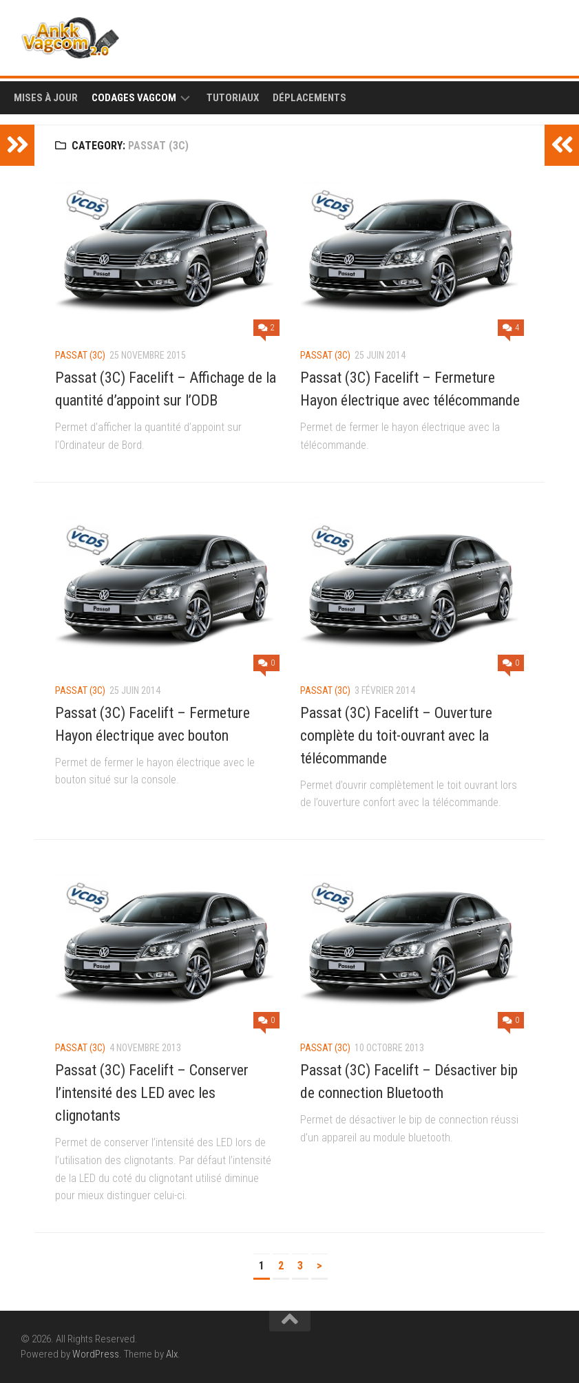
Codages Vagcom (134, 98)
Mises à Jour (46, 98)
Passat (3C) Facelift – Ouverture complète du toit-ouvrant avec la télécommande (396, 735)
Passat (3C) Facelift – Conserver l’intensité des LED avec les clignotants (152, 1093)
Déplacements (309, 98)
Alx (172, 1354)
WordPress (95, 1354)
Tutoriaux (233, 98)
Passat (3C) (80, 355)
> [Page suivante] (319, 1265)
